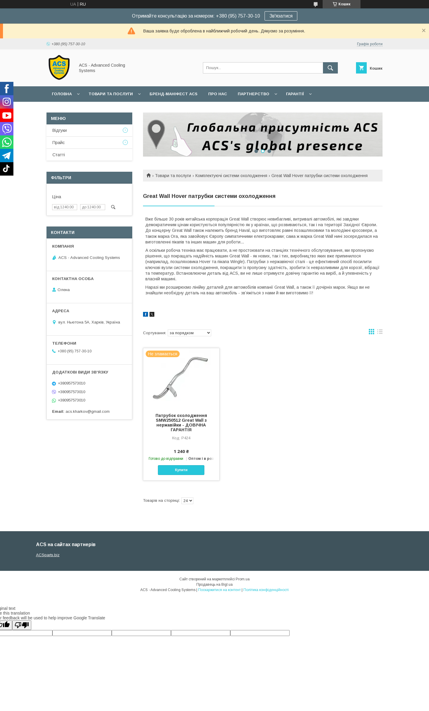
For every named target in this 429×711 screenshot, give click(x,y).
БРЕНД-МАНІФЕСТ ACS (174, 94)
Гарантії (295, 94)
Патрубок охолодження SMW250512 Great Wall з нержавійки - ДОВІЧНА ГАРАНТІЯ (181, 422)
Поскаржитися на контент (219, 590)
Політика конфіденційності (266, 590)
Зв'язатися (281, 15)
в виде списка (380, 333)
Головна (62, 94)
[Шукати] (330, 68)
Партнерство (253, 94)
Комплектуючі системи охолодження (231, 175)
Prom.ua (243, 579)
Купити (181, 470)
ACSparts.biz (48, 555)
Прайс (58, 142)
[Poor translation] (21, 625)
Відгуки (59, 130)
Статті (58, 154)
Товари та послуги (110, 94)
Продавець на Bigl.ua (214, 584)
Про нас (217, 94)
